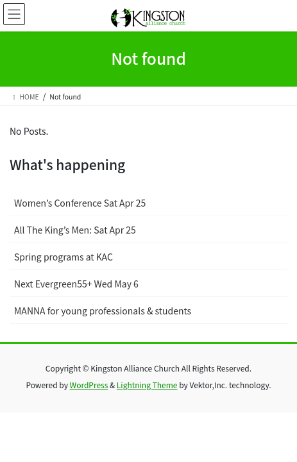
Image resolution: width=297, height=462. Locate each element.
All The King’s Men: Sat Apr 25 (75, 229)
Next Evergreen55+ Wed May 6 (76, 283)
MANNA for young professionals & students (102, 310)
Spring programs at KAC (63, 256)
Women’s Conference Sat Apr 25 (80, 202)
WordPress (89, 384)
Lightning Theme (147, 384)
